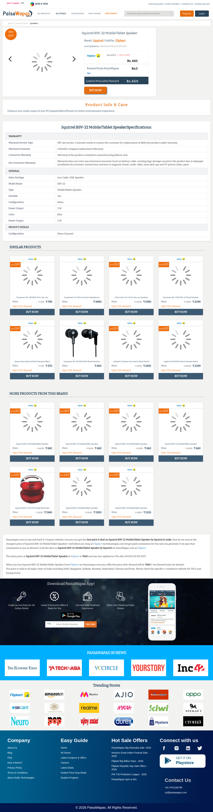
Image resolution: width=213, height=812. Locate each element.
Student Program (69, 777)
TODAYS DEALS (77, 13)
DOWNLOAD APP (202, 4)
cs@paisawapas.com (176, 792)
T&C (89, 73)
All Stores (66, 752)
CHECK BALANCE (156, 4)
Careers (65, 762)
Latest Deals (67, 767)
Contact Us (178, 780)
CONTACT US (187, 4)
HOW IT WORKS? (173, 4)
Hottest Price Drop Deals (73, 772)
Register (187, 13)
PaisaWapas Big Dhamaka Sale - (131, 747)
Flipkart (120, 40)
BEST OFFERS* (111, 13)
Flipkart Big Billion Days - (127, 761)
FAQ (9, 757)
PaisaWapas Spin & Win (124, 779)
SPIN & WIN (39, 3)
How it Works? (14, 762)
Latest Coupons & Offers (73, 757)
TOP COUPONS (94, 13)
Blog (9, 752)
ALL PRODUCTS (43, 13)
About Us (12, 747)
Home (64, 747)
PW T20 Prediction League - (129, 774)
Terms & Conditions (17, 772)
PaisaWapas (96, 807)
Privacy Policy (14, 767)
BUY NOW (95, 90)
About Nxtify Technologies (20, 777)
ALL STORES (61, 13)
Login (202, 13)
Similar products (25, 247)
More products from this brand (38, 394)
